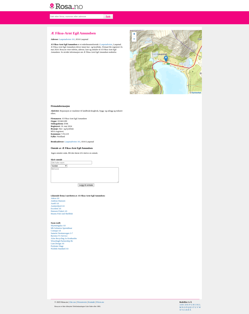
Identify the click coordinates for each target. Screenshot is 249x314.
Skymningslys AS (58, 228)
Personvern (82, 305)
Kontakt (91, 305)
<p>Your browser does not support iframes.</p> (75, 212)
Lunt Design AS (57, 246)
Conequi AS (56, 233)
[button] (166, 59)
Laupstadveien (106, 44)
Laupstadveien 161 (67, 39)
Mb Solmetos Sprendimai (61, 231)
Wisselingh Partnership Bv (62, 244)
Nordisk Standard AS (60, 251)
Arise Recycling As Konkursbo (64, 241)
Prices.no (100, 305)
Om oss (73, 305)
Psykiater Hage (57, 249)
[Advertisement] (87, 78)
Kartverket (196, 93)
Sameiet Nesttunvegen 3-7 (62, 236)
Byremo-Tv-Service (59, 238)
